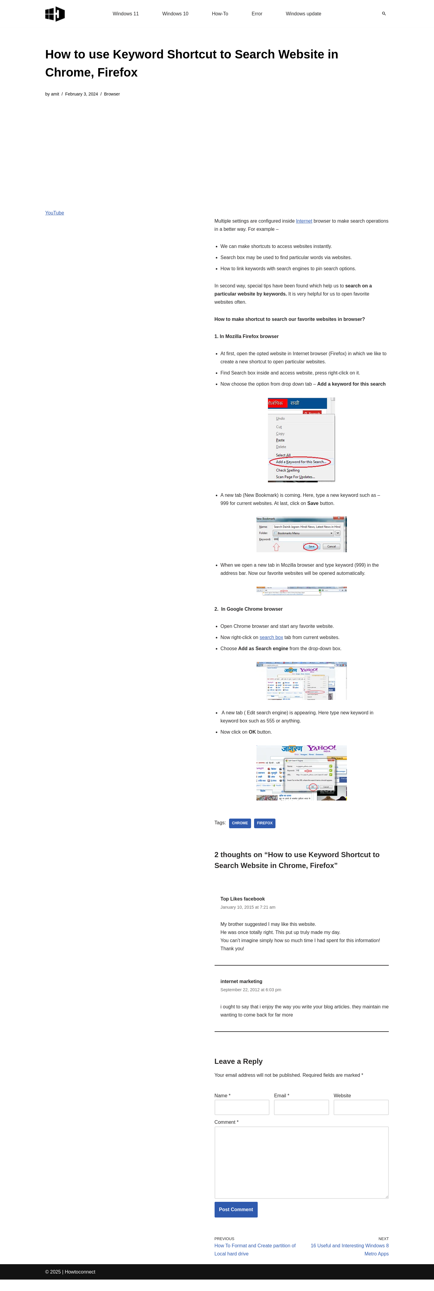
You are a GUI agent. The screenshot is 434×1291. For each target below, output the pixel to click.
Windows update (304, 13)
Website (342, 1106)
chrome (240, 834)
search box (271, 647)
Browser (112, 94)
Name (223, 1106)
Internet (305, 221)
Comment (227, 1133)
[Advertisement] (217, 149)
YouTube (54, 213)
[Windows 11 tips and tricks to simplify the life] (55, 13)
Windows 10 (175, 13)
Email (281, 1106)
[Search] (384, 13)
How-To (220, 13)
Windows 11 (125, 13)
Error (257, 13)
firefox (265, 834)
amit (55, 94)
